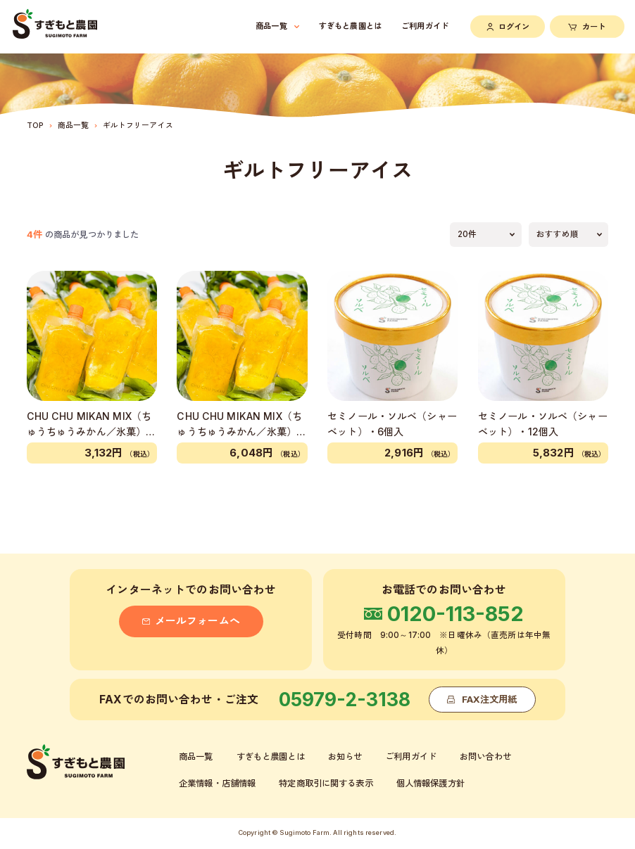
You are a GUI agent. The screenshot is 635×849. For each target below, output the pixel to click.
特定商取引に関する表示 (325, 783)
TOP (35, 125)
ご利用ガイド (424, 26)
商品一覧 (73, 125)
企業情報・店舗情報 (217, 783)
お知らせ (345, 756)
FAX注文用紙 (482, 699)
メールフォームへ (191, 621)
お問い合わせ (485, 756)
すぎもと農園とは (350, 26)
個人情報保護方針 (430, 783)
